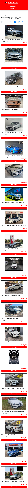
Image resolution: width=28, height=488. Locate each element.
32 (19, 21)
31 (17, 21)
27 (7, 21)
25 (2, 21)
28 (10, 21)
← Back (2, 13)
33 (22, 21)
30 (15, 21)
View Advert (14, 45)
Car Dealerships (13, 6)
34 (24, 21)
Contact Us (12, 8)
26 (5, 21)
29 (12, 21)
